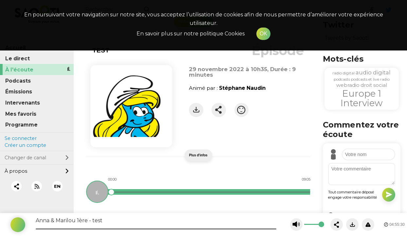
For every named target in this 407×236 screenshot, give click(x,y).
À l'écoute (19, 70)
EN (57, 186)
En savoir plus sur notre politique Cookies (191, 33)
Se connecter (21, 138)
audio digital (373, 72)
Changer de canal (37, 158)
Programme (21, 125)
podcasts (342, 79)
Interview (362, 102)
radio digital (343, 72)
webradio (348, 85)
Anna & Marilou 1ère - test (69, 220)
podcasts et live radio (370, 79)
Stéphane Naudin (242, 88)
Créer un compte (25, 145)
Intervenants (22, 103)
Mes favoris (20, 114)
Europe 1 (361, 93)
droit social (374, 85)
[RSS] (36, 186)
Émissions (18, 91)
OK (263, 33)
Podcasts (18, 81)
